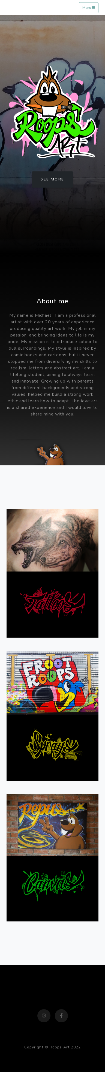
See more (52, 179)
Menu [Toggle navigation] (88, 7)
